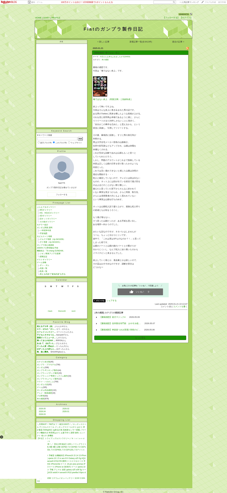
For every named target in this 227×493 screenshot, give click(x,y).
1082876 (184, 14)
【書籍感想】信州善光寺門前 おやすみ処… (120, 323)
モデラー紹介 (42, 225)
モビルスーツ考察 (44, 236)
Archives (61, 404)
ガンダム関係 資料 (44, 227)
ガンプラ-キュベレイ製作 (47, 379)
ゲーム (40, 387)
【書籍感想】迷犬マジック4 (112, 317)
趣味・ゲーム (37, 2)
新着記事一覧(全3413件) (141, 42)
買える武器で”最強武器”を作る (53, 274)
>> (189, 2)
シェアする (111, 300)
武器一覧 (43, 268)
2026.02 (65, 409)
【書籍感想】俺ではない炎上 (106, 53)
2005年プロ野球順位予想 (47, 248)
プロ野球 (40, 396)
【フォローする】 (171, 17)
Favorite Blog (61, 322)
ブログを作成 (210, 2)
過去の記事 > (178, 42)
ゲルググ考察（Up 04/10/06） (52, 239)
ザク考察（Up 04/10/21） (50, 242)
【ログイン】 (186, 17)
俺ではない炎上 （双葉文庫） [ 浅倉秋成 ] (112, 99)
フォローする (61, 195)
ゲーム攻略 (41, 262)
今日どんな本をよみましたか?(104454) (115, 57)
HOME (38, 18)
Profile (61, 151)
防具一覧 (43, 271)
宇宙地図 (43, 233)
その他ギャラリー (47, 222)
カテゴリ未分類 (43, 362)
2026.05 (42, 409)
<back (50, 311)
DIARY (46, 18)
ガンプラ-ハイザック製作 (47, 373)
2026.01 (65, 411)
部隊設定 (43, 256)
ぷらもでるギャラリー (46, 207)
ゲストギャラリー (44, 259)
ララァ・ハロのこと (45, 382)
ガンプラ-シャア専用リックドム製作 (52, 376)
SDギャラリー (46, 216)
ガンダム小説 (42, 384)
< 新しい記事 (103, 42)
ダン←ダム (44, 265)
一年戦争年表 (45, 230)
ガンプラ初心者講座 (45, 245)
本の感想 (40, 399)
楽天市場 (222, 2)
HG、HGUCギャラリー (49, 213)
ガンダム (40, 367)
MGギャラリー (46, 210)
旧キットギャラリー (48, 219)
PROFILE (55, 18)
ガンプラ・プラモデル (46, 365)
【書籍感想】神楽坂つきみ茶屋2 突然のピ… (120, 330)
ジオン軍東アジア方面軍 (50, 253)
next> (74, 311)
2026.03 (42, 414)
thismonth (62, 311)
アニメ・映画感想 (44, 393)
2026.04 (42, 411)
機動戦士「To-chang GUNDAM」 (51, 251)
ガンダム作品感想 (44, 390)
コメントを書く (180, 306)
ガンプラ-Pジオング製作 (47, 370)
